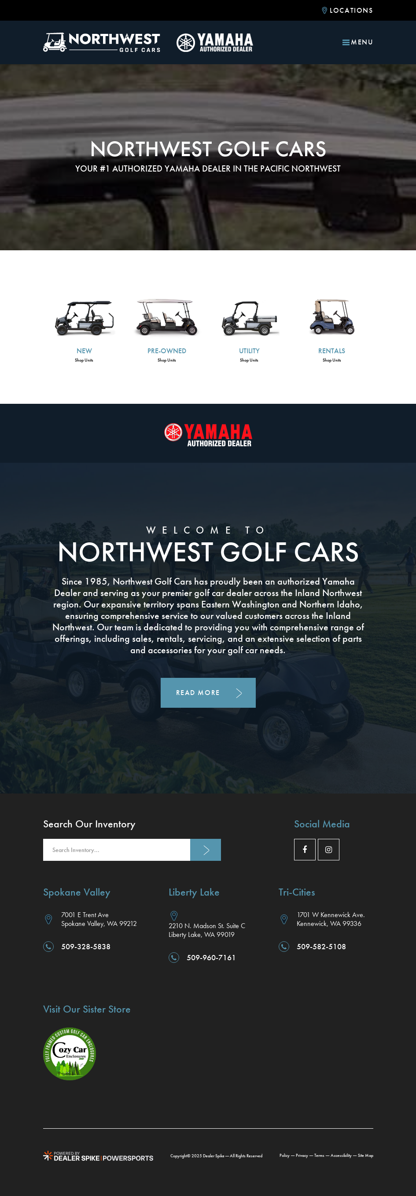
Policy (285, 1155)
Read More (198, 692)
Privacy (302, 1155)
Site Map (365, 1155)
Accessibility (341, 1155)
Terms (319, 1155)
